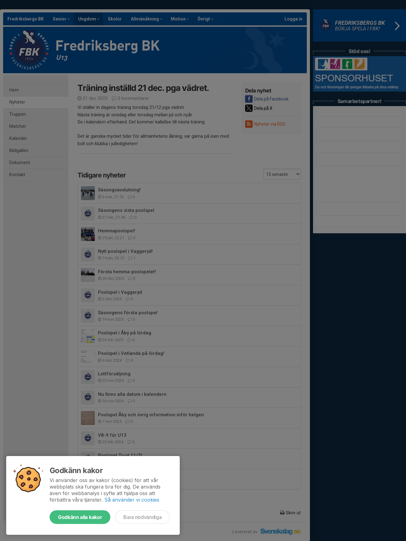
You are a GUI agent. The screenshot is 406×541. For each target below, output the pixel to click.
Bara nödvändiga (142, 517)
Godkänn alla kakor (80, 517)
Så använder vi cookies (131, 500)
